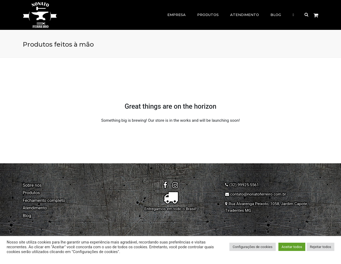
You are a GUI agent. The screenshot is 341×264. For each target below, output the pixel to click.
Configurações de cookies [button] (252, 247)
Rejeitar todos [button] (320, 247)
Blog (275, 15)
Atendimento (244, 15)
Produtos (208, 15)
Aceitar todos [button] (292, 247)
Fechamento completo (44, 200)
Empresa (176, 15)
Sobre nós (32, 185)
